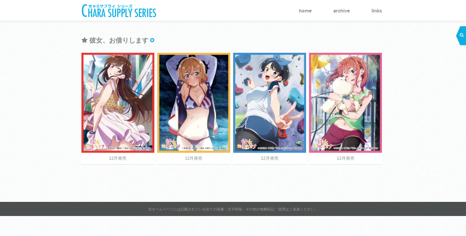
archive (396, 11)
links (432, 11)
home (360, 11)
